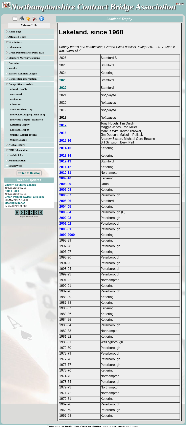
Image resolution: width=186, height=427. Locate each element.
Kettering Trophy (19, 124)
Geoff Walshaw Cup (21, 109)
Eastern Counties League (21, 73)
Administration (16, 160)
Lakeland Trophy (19, 129)
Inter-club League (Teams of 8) (27, 119)
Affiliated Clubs (16, 36)
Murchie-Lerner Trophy (23, 134)
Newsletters (14, 42)
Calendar (12, 63)
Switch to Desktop (29, 173)
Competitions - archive (20, 84)
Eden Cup (15, 104)
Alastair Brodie (18, 89)
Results (11, 68)
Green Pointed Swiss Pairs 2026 (25, 52)
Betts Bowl (16, 94)
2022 (63, 87)
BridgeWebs (14, 165)
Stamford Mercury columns (23, 57)
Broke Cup (16, 99)
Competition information (21, 78)
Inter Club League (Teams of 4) (27, 114)
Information (14, 47)
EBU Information (17, 150)
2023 (63, 80)
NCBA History (15, 144)
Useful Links (14, 155)
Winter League (18, 139)
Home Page (13, 31)
